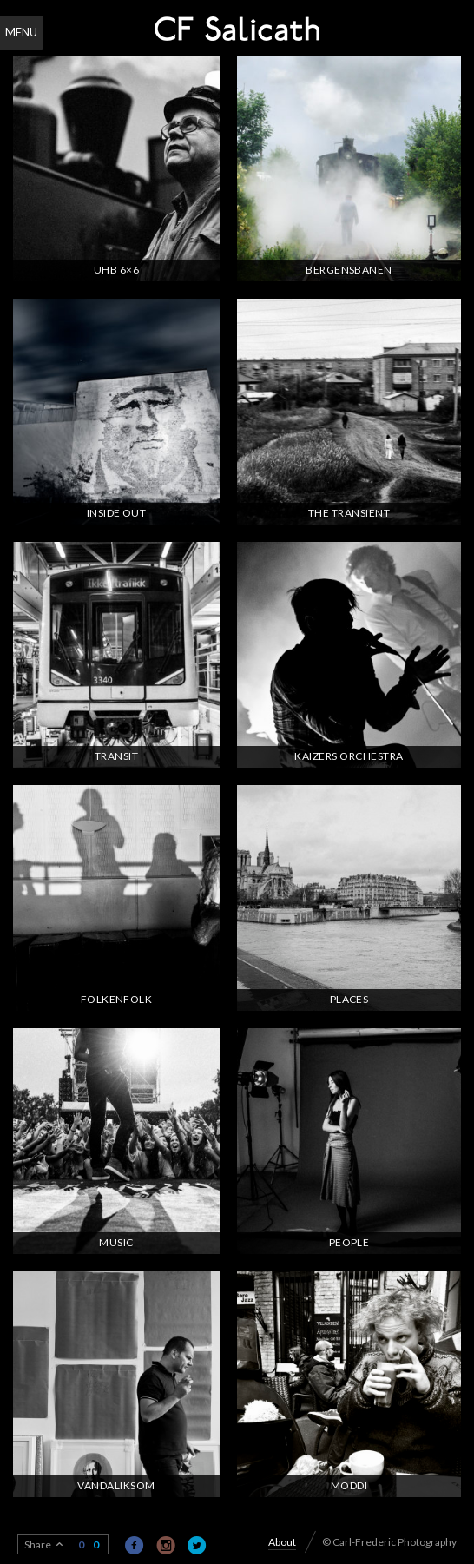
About (282, 1541)
